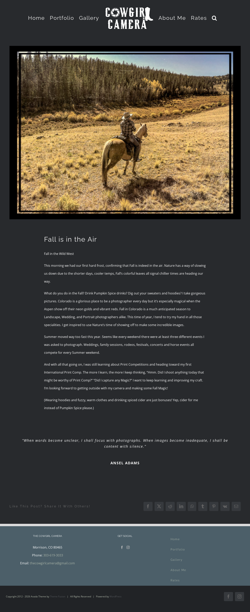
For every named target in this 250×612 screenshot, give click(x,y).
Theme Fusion (57, 596)
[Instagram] (128, 547)
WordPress (115, 596)
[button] (214, 18)
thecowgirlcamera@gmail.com (52, 563)
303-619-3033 (53, 555)
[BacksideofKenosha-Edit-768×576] (125, 132)
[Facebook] (122, 547)
